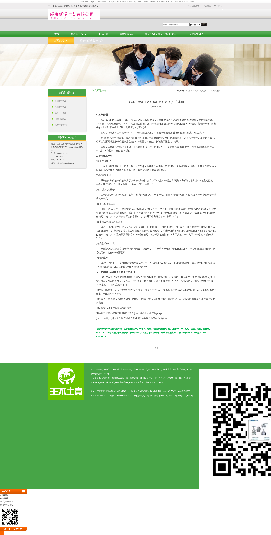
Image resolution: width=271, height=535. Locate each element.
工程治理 (103, 34)
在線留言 (218, 6)
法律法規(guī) (61, 119)
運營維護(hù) (126, 34)
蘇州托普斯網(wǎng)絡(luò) (160, 396)
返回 (157, 348)
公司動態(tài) (60, 101)
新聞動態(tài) (61, 40)
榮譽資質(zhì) (196, 34)
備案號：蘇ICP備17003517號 (150, 382)
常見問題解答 (61, 125)
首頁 (56, 34)
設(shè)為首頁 (194, 6)
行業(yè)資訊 (60, 113)
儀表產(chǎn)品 (78, 34)
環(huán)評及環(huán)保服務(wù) (160, 34)
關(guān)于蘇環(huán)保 (91, 40)
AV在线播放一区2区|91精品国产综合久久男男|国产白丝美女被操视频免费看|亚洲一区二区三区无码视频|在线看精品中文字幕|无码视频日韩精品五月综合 (135, 2)
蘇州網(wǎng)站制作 (184, 396)
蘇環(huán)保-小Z (7, 501)
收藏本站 (207, 6)
